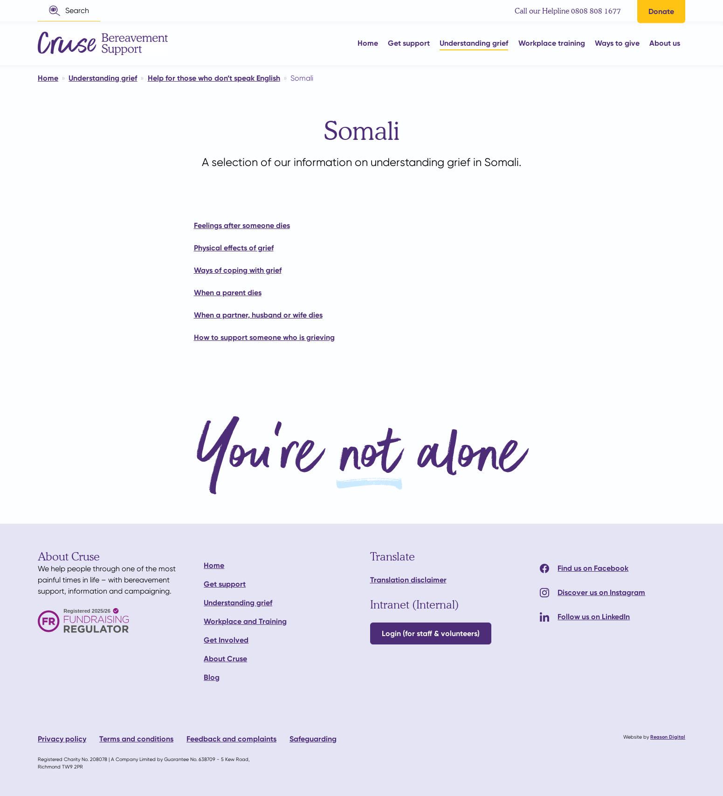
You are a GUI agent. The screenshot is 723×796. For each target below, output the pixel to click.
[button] (69, 10)
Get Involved (226, 640)
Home (214, 565)
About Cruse (225, 658)
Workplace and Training (245, 621)
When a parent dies (228, 292)
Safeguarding (313, 738)
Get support (225, 584)
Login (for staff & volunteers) (431, 633)
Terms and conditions (136, 738)
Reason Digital (667, 737)
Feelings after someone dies (242, 225)
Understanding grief (238, 602)
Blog (212, 677)
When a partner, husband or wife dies (258, 315)
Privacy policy (62, 738)
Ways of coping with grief (238, 270)
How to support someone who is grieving (264, 337)
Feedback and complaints (231, 738)
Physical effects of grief (234, 247)
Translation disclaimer (408, 579)
